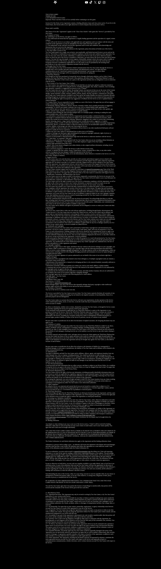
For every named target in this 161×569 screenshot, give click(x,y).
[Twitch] (99, 2)
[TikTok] (91, 2)
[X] (95, 2)
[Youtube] (86, 2)
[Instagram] (104, 2)
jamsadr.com (49, 456)
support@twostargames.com (94, 169)
